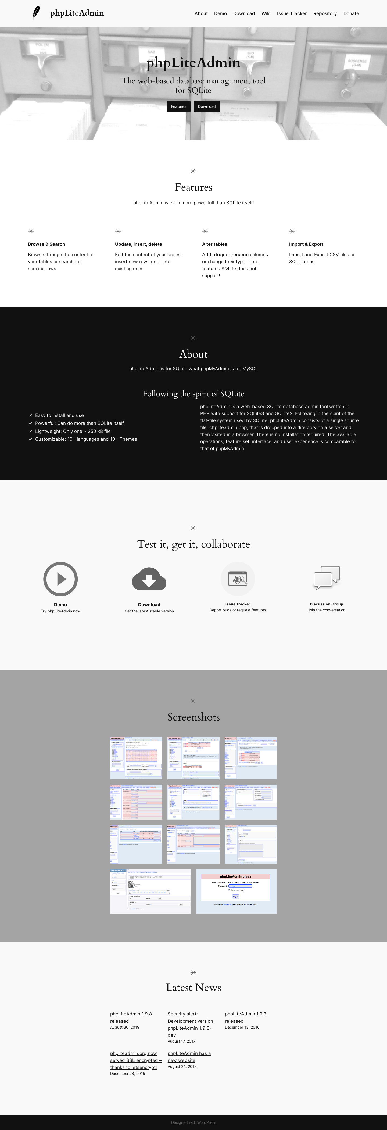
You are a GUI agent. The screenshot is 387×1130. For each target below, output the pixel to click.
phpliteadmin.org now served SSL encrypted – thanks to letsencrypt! (136, 1060)
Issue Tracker (237, 604)
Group (337, 604)
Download (207, 106)
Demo (60, 604)
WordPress (206, 1122)
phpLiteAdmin (77, 13)
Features (179, 106)
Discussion (320, 604)
